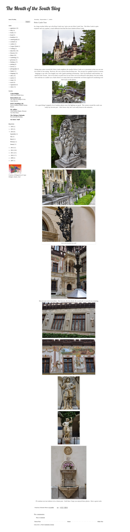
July (11, 136)
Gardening (13, 57)
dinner (12, 55)
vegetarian (13, 84)
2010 (12, 155)
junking (12, 64)
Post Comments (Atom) (47, 524)
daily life (12, 50)
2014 (12, 131)
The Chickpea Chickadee (17, 115)
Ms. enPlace (13, 109)
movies (12, 66)
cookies (12, 44)
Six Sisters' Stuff (15, 119)
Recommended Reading (16, 117)
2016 (12, 126)
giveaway (12, 60)
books (11, 32)
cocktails (12, 41)
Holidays (12, 62)
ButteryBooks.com (15, 98)
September (13, 134)
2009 (12, 158)
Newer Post (37, 521)
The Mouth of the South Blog (33, 8)
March (12, 139)
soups (11, 80)
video (11, 87)
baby (11, 30)
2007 (12, 160)
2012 (12, 150)
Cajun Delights (14, 93)
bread (11, 35)
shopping (12, 73)
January (12, 144)
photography (13, 69)
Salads (12, 71)
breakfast (12, 37)
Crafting (12, 48)
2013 (12, 147)
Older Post (100, 521)
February (12, 141)
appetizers (13, 28)
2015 (12, 129)
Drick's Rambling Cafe (16, 103)
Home (69, 521)
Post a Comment (40, 517)
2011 (12, 152)
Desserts (12, 53)
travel (11, 82)
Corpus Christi (14, 46)
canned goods (14, 39)
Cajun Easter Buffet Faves (17, 95)
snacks (12, 78)
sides (11, 75)
